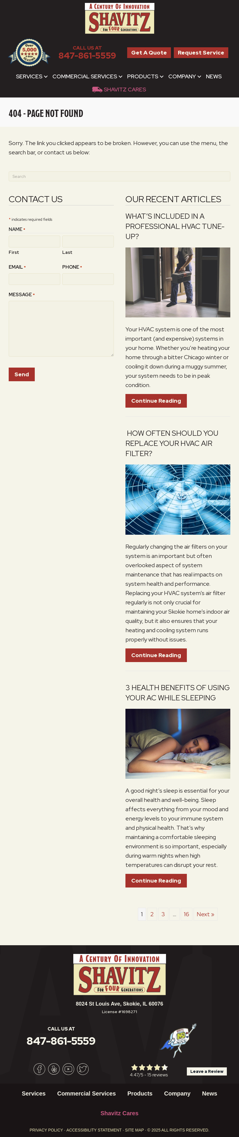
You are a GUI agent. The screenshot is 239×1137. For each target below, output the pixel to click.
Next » (205, 914)
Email (17, 267)
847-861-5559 (87, 55)
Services (29, 76)
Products (142, 76)
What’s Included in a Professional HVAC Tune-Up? (175, 226)
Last (67, 252)
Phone (72, 267)
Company (182, 76)
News (214, 76)
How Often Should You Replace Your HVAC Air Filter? (171, 443)
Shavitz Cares (125, 89)
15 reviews (157, 1075)
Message (22, 294)
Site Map (134, 1130)
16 (186, 914)
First (14, 252)
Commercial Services (84, 76)
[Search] (119, 176)
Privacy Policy (46, 1130)
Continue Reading (156, 400)
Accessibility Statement (94, 1130)
